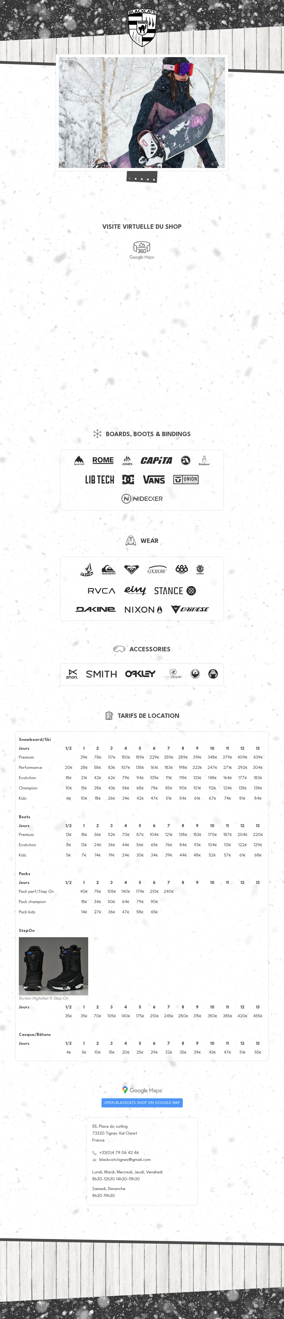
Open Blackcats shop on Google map (142, 1103)
